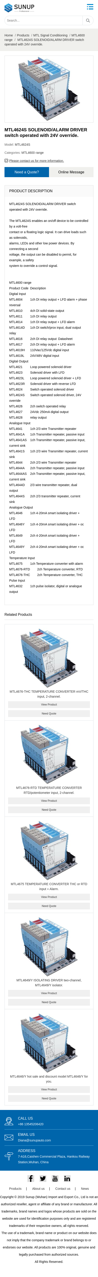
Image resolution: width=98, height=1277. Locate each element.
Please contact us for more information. (36, 161)
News (85, 1188)
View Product (49, 704)
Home (8, 35)
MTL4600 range (32, 152)
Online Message (71, 172)
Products (23, 35)
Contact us (62, 1188)
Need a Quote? (27, 172)
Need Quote (49, 713)
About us (38, 1188)
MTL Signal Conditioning (50, 35)
